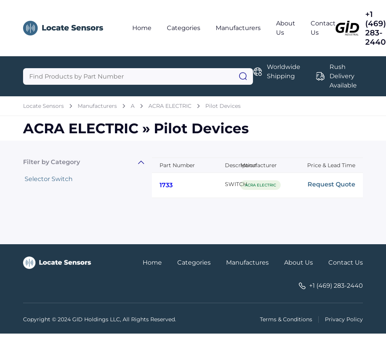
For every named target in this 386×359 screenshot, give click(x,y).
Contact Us (345, 262)
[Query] (138, 76)
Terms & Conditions (286, 319)
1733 (166, 185)
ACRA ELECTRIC (169, 105)
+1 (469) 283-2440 (375, 28)
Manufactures (247, 262)
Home (141, 28)
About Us (298, 262)
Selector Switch (49, 179)
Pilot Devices (223, 105)
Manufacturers (238, 28)
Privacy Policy (344, 319)
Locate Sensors (43, 105)
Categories (183, 28)
